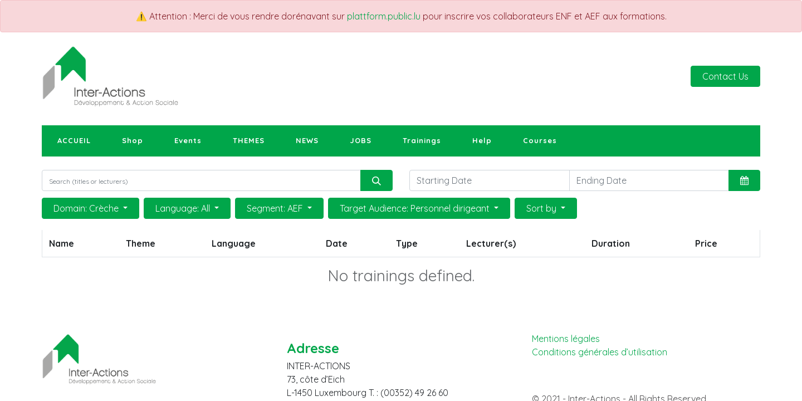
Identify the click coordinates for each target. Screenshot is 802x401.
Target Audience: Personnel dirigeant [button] (416, 208)
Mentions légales (566, 338)
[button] (744, 180)
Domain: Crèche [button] (87, 208)
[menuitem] (74, 141)
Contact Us (725, 76)
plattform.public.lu (383, 16)
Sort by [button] (542, 208)
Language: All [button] (183, 208)
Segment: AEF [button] (276, 208)
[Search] (376, 180)
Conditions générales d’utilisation (599, 352)
